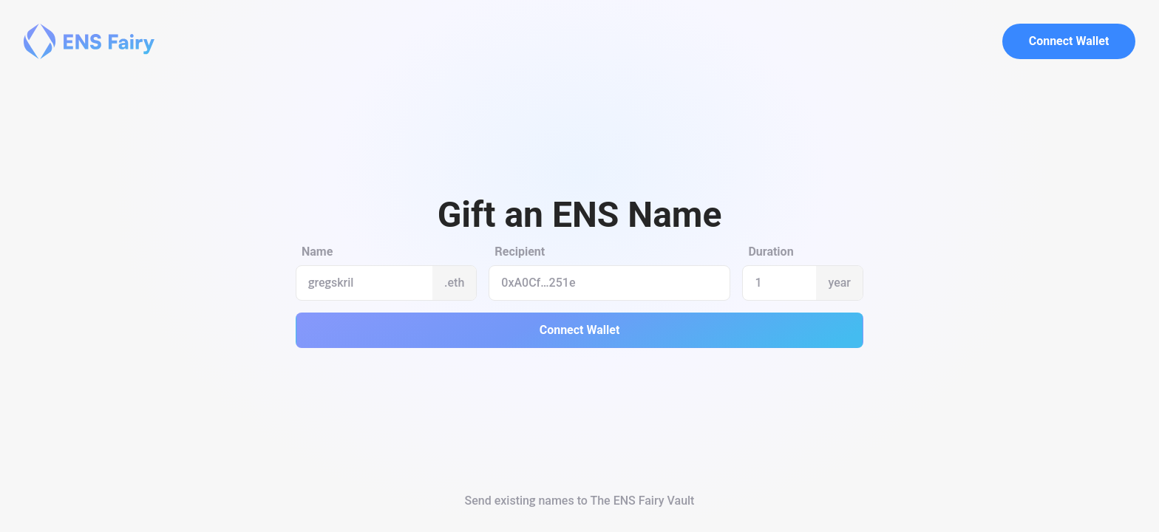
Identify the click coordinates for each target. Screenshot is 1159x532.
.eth (454, 283)
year (839, 283)
